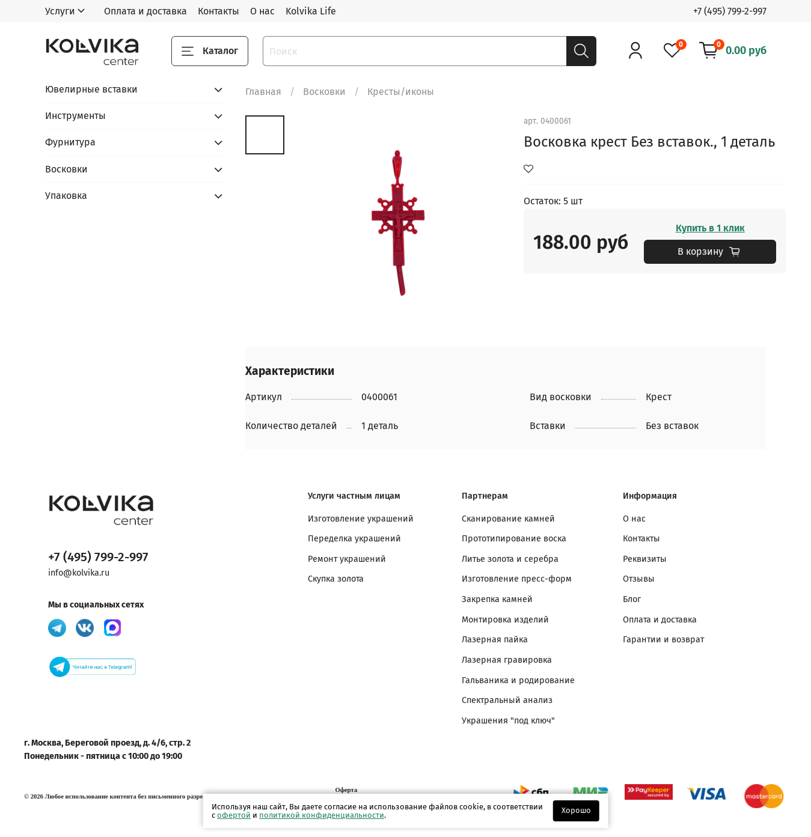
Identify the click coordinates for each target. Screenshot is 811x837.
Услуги (60, 11)
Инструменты (75, 115)
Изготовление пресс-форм (517, 579)
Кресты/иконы (400, 91)
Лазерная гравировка (507, 660)
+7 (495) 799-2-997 (730, 11)
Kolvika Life (311, 11)
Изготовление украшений (361, 519)
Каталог (210, 51)
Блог (632, 599)
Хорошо (576, 810)
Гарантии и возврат (663, 640)
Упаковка (66, 195)
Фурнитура (70, 142)
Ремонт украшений (347, 559)
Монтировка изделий (505, 620)
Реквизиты (645, 559)
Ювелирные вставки (91, 89)
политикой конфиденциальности (321, 815)
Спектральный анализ (507, 700)
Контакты (218, 11)
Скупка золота (336, 579)
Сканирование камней (508, 519)
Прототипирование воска (514, 539)
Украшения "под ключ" (508, 721)
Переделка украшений (354, 539)
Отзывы (639, 579)
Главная (263, 91)
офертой (234, 815)
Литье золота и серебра (510, 559)
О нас (262, 11)
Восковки (324, 91)
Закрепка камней (497, 599)
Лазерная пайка (495, 640)
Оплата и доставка (145, 11)
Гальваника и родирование (518, 680)
